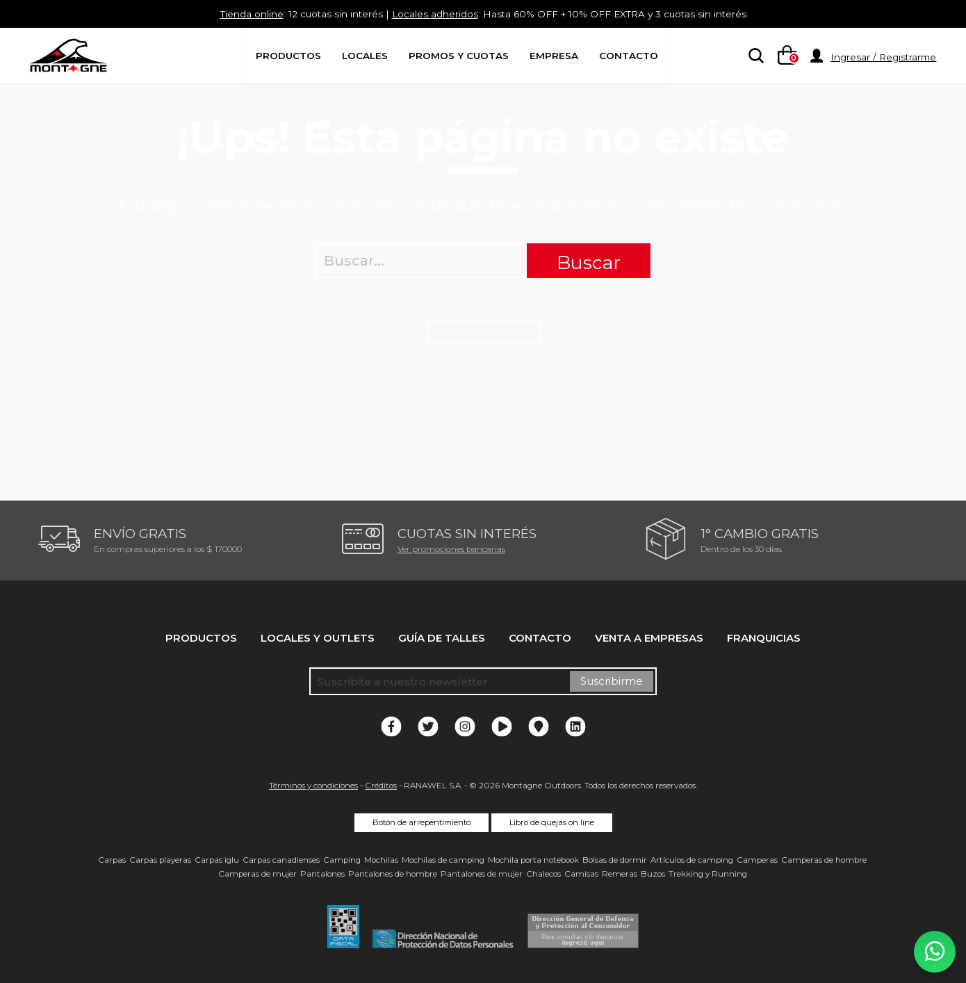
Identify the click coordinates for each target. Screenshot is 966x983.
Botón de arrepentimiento (421, 822)
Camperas (757, 860)
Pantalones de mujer (482, 874)
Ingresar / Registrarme (883, 57)
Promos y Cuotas (459, 55)
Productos (288, 55)
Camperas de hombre (824, 860)
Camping (342, 860)
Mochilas (381, 860)
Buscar (589, 262)
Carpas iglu (217, 860)
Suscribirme (611, 681)
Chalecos (543, 874)
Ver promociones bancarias (451, 549)
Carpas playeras (160, 860)
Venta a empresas (649, 637)
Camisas (581, 874)
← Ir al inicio (483, 331)
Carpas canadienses (281, 860)
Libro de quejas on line (551, 822)
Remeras (619, 874)
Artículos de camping (691, 860)
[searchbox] (753, 56)
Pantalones (322, 874)
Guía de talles (441, 637)
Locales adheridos (431, 13)
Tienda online (230, 13)
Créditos (381, 785)
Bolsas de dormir (614, 860)
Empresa (554, 55)
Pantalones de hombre (392, 874)
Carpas (112, 860)
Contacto (628, 55)
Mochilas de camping (443, 860)
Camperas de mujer (257, 874)
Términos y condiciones (313, 785)
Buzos (653, 874)
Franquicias (764, 637)
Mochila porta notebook (533, 860)
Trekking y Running (708, 874)
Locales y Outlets (318, 637)
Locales (365, 55)
